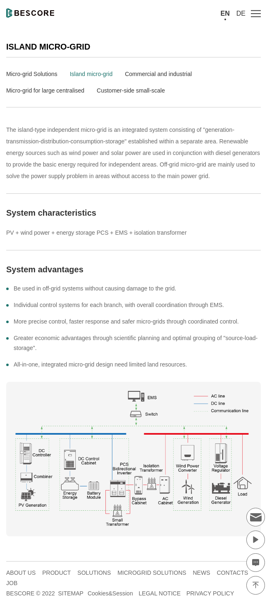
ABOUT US (21, 572)
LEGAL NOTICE (160, 593)
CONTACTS (232, 572)
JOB (11, 583)
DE (241, 13)
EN (225, 13)
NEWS (201, 572)
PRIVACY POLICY (210, 593)
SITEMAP (70, 593)
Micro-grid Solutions (31, 74)
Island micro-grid (91, 74)
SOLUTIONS (94, 572)
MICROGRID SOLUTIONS (151, 572)
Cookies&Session (110, 593)
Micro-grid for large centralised (45, 90)
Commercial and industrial (158, 74)
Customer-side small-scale (131, 90)
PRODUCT (56, 572)
